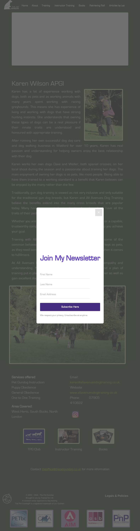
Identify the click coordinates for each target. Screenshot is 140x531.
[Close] (98, 212)
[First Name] (65, 274)
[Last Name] (65, 284)
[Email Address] (65, 294)
